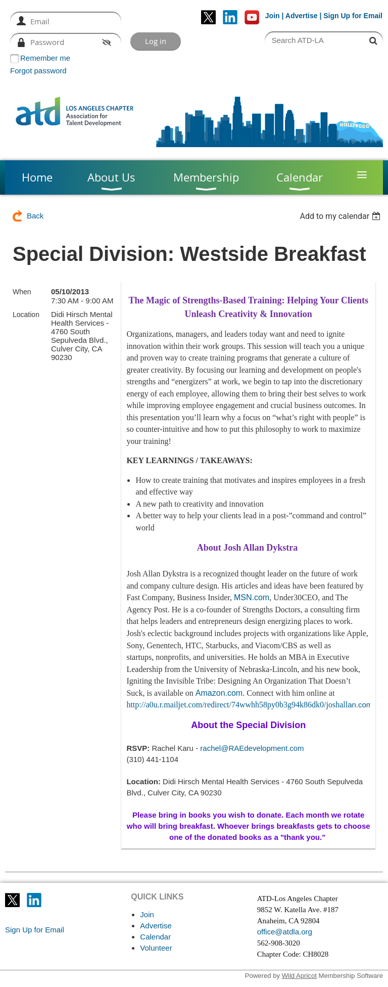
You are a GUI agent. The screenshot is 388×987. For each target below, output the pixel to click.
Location (26, 314)
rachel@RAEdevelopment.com (252, 748)
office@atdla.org (284, 931)
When (22, 292)
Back (35, 215)
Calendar (155, 936)
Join (272, 16)
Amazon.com (219, 693)
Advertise (301, 16)
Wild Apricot (299, 975)
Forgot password (38, 70)
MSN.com (251, 597)
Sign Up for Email (34, 929)
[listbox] (341, 216)
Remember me (45, 58)
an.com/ (250, 704)
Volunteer (156, 948)
